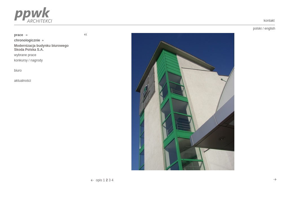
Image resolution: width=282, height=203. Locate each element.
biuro (18, 70)
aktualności (22, 81)
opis (99, 180)
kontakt (269, 21)
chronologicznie (27, 40)
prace (18, 35)
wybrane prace (25, 55)
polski (257, 28)
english (270, 28)
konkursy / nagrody (28, 60)
